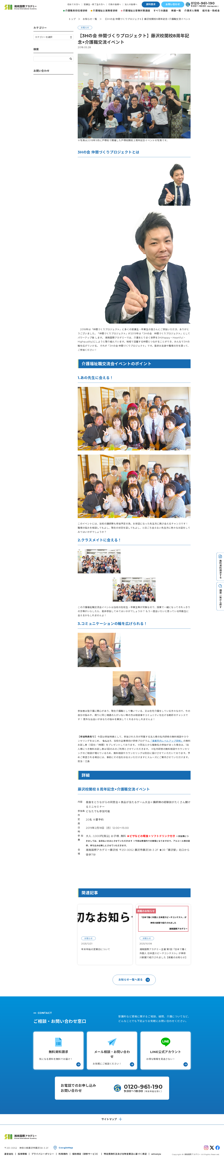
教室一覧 (176, 10)
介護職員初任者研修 (76, 10)
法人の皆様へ (131, 4)
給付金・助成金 (211, 10)
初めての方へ (73, 4)
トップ (72, 19)
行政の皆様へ (114, 4)
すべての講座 (160, 10)
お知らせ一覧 (90, 19)
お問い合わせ (173, 4)
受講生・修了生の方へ (94, 4)
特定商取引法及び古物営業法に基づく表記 (125, 1154)
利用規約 (63, 1154)
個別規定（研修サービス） (85, 1154)
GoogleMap (66, 1147)
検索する (71, 59)
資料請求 (151, 4)
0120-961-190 (203, 3)
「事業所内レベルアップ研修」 (166, 741)
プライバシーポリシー (42, 1154)
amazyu (156, 1154)
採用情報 (22, 1154)
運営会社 (8, 1154)
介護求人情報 (191, 10)
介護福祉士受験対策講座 (136, 10)
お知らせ (85, 27)
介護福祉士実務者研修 (105, 10)
